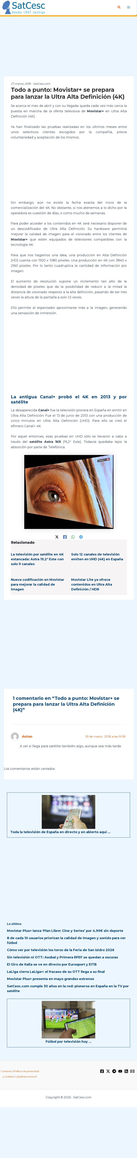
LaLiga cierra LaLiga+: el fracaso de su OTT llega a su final (56, 972)
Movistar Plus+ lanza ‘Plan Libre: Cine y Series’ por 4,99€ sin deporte (65, 931)
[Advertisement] (68, 46)
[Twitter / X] (57, 537)
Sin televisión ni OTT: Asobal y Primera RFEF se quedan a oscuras (62, 957)
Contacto (6, 1071)
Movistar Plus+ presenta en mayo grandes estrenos (50, 979)
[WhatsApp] (73, 537)
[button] (119, 7)
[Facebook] (65, 537)
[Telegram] (81, 537)
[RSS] (126, 1071)
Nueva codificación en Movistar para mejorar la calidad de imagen (37, 584)
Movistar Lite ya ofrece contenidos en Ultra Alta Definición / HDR (91, 584)
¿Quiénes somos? (26, 1076)
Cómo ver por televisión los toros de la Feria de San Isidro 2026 (60, 950)
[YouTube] (120, 1071)
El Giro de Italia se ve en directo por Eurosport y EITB (52, 964)
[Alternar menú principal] (128, 7)
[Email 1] (132, 1071)
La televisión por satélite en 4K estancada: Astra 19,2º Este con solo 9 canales (37, 559)
